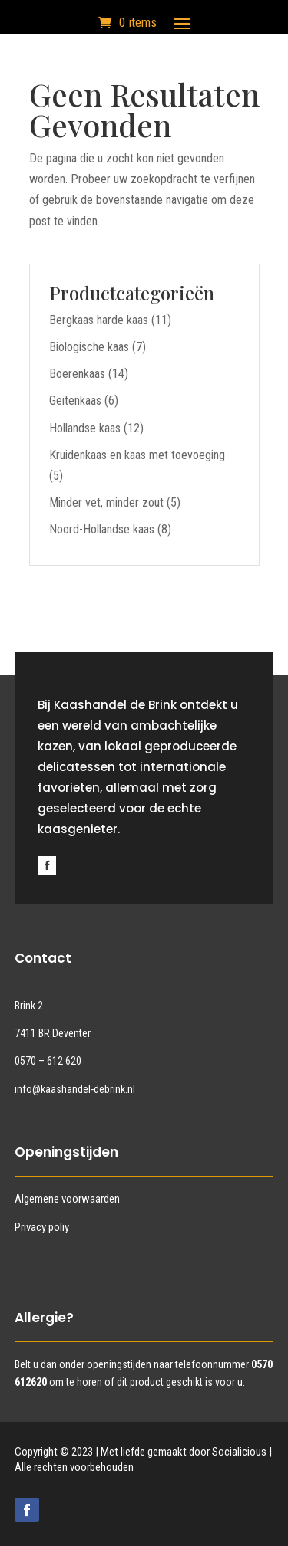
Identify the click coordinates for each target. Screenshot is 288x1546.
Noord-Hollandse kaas (101, 529)
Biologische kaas (89, 347)
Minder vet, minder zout (106, 502)
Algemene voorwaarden (67, 1199)
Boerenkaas (77, 373)
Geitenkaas (75, 400)
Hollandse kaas (85, 428)
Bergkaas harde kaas (98, 320)
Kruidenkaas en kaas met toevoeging (137, 455)
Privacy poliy (42, 1227)
